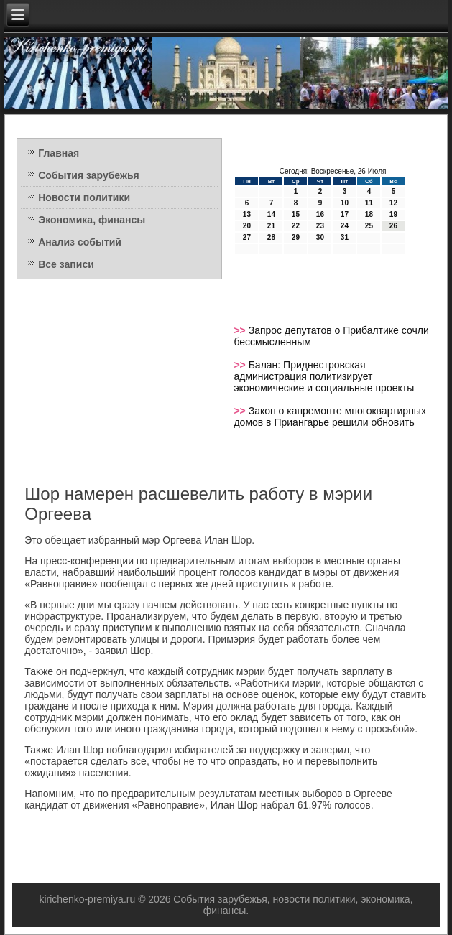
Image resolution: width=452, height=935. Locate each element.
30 (320, 237)
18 (369, 214)
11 (369, 203)
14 (271, 214)
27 (247, 237)
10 (345, 203)
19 (393, 214)
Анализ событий (79, 242)
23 (320, 226)
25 (369, 226)
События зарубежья (88, 175)
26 (393, 226)
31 (345, 237)
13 (247, 214)
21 (271, 226)
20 (247, 226)
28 (271, 237)
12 (393, 203)
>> (241, 330)
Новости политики (84, 197)
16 (320, 214)
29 (296, 237)
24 (345, 226)
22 (296, 226)
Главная (58, 153)
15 (296, 214)
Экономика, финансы (91, 219)
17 (345, 214)
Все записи (66, 264)
